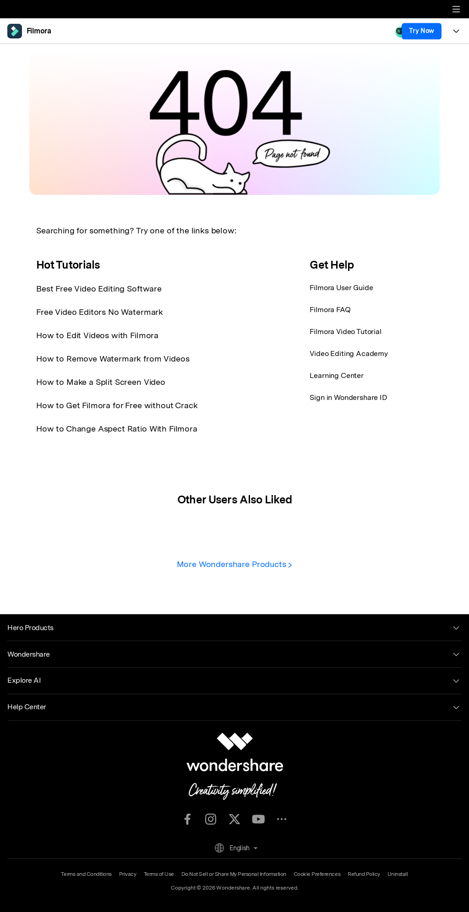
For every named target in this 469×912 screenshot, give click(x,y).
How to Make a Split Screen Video (100, 382)
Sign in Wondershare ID (348, 397)
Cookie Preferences (317, 874)
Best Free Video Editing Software (99, 288)
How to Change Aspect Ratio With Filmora (116, 428)
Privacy (127, 874)
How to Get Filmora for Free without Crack (116, 405)
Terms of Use (159, 874)
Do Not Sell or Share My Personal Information (233, 874)
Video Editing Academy (349, 353)
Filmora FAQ (330, 309)
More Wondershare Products (235, 564)
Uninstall (397, 874)
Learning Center (337, 375)
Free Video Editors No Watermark (99, 312)
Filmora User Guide (341, 287)
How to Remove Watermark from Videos (112, 358)
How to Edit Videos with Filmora (97, 335)
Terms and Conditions (86, 874)
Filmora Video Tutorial (345, 331)
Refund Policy (364, 874)
